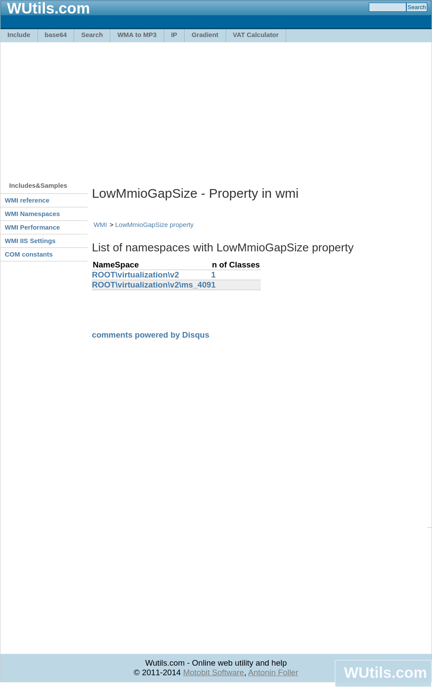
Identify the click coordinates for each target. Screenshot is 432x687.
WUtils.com (385, 672)
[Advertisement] (169, 108)
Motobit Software (213, 672)
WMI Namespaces (32, 213)
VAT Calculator (256, 34)
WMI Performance (32, 227)
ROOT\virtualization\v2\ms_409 (151, 284)
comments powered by (150, 334)
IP (174, 34)
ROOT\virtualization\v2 (135, 274)
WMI (100, 224)
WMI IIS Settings (30, 240)
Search (92, 34)
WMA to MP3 (136, 34)
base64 (56, 34)
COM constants (29, 254)
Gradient (205, 34)
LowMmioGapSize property (154, 224)
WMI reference (27, 200)
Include (18, 34)
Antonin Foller (273, 672)
